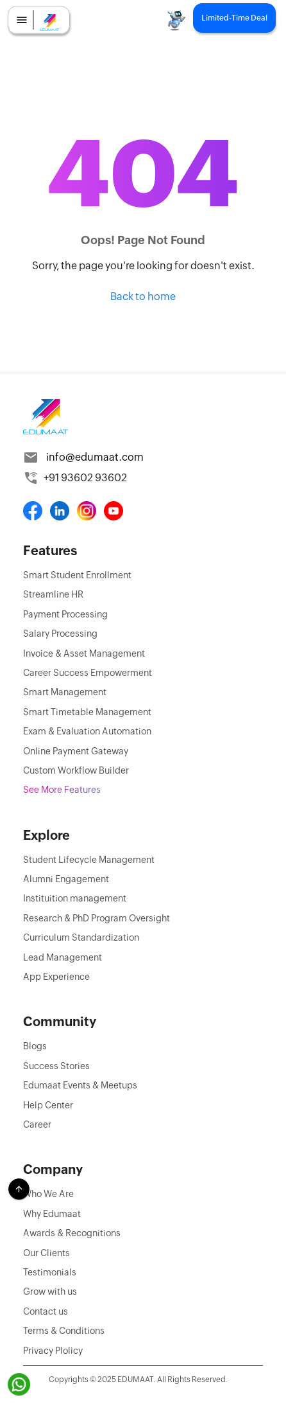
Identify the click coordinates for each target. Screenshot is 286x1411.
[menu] (21, 19)
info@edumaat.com (95, 457)
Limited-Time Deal (234, 17)
